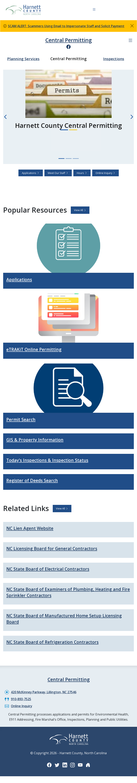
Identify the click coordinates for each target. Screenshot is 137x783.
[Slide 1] (61, 158)
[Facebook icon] (68, 46)
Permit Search (22, 419)
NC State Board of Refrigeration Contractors (56, 643)
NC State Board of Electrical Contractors (52, 569)
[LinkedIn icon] (64, 766)
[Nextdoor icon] (88, 766)
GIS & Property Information (37, 440)
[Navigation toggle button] (94, 10)
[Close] (132, 25)
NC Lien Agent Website (32, 529)
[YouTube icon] (80, 766)
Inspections (114, 58)
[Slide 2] (69, 158)
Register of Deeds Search (35, 481)
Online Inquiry (105, 173)
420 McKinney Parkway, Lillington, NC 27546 (44, 693)
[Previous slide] (5, 116)
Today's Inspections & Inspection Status (52, 460)
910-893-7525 (21, 700)
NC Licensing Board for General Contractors (56, 549)
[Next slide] (131, 116)
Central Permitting (68, 40)
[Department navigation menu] (130, 40)
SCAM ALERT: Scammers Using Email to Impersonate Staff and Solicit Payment (67, 26)
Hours (82, 173)
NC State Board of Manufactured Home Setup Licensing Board (58, 620)
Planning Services (23, 58)
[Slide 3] (76, 158)
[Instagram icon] (72, 766)
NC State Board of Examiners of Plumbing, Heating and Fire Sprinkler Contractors (64, 593)
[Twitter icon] (56, 766)
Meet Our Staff (58, 173)
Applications (30, 173)
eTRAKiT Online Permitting (37, 349)
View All (80, 210)
